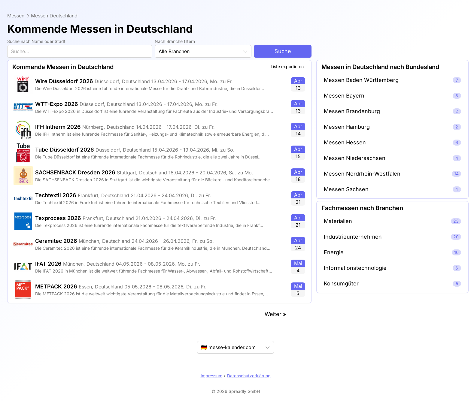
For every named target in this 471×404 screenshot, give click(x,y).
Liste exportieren (287, 66)
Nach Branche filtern (175, 41)
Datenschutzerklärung (249, 375)
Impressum (211, 375)
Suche (283, 51)
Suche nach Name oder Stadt (36, 41)
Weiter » (275, 314)
